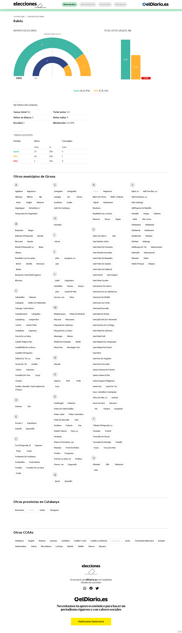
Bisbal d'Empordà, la (24, 247)
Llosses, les (59, 297)
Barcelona (19, 510)
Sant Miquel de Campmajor (104, 342)
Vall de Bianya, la (139, 197)
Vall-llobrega (137, 202)
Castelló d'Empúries (24, 353)
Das (29, 406)
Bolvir (18, 264)
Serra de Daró (99, 403)
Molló (78, 342)
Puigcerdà (72, 464)
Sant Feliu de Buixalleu (103, 258)
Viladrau (148, 236)
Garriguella (71, 191)
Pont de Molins (72, 448)
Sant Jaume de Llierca (102, 286)
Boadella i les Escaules (25, 258)
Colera (18, 370)
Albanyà (18, 197)
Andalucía (19, 541)
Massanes (70, 319)
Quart (57, 481)
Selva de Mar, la (100, 397)
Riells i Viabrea (117, 197)
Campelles (35, 314)
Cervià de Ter (21, 364)
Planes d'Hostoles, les (64, 442)
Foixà (29, 451)
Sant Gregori (112, 275)
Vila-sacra (146, 219)
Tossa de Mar (109, 448)
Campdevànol (21, 314)
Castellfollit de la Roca (25, 347)
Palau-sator (59, 414)
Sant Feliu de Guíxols (102, 264)
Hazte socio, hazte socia (91, 621)
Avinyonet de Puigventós (26, 213)
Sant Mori (97, 353)
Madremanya (60, 314)
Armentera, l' (34, 208)
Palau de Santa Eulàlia (63, 409)
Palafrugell (58, 403)
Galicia (34, 546)
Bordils (29, 264)
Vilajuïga (146, 241)
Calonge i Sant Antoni (24, 308)
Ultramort (119, 464)
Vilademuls (136, 236)
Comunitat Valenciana (144, 541)
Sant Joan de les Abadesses (105, 291)
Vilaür (146, 258)
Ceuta (127, 541)
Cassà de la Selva (23, 336)
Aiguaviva (31, 191)
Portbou (78, 459)
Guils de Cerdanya (62, 208)
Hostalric (58, 225)
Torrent (108, 431)
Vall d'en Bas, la (150, 191)
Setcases (113, 403)
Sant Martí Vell (99, 336)
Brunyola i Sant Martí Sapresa (28, 275)
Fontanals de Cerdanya (25, 456)
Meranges (58, 336)
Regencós (107, 191)
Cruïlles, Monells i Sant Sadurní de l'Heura (30, 388)
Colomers (30, 370)
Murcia (91, 546)
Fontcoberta (34, 462)
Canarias (53, 541)
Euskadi (161, 541)
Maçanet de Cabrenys (63, 325)
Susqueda (118, 409)
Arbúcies (40, 202)
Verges (146, 213)
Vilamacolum (156, 247)
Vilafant (134, 241)
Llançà (81, 286)
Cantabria (65, 541)
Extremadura (20, 546)
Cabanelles (20, 297)
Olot (68, 381)
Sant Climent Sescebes (102, 252)
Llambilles (58, 286)
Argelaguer (20, 208)
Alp (40, 197)
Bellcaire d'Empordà (24, 236)
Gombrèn (58, 202)
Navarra (102, 546)
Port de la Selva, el (62, 459)
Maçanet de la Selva (63, 331)
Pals (76, 420)
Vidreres (157, 213)
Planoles (58, 448)
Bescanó (19, 241)
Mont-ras (58, 347)
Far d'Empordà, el (23, 445)
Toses (96, 448)
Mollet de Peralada (62, 342)
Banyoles (19, 230)
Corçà (37, 375)
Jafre (57, 258)
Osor (57, 386)
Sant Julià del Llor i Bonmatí (105, 319)
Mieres (70, 336)
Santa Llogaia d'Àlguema (104, 381)
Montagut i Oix (73, 347)
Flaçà (18, 451)
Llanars (70, 286)
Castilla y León (80, 541)
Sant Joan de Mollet (101, 297)
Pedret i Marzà (60, 431)
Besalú (40, 236)
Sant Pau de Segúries (102, 358)
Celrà (38, 358)
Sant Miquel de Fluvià (102, 347)
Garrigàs (57, 197)
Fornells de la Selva (35, 468)
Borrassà (40, 264)
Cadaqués (19, 303)
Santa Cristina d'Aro (101, 375)
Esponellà (30, 429)
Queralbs (68, 481)
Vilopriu (151, 264)
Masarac (57, 319)
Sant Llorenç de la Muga (103, 325)
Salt (113, 236)
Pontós (57, 453)
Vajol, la (135, 191)
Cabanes (32, 297)
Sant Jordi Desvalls (101, 308)
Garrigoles (58, 191)
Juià (57, 264)
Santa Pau (97, 386)
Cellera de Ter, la (22, 358)
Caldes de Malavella (37, 303)
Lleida (42, 510)
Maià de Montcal (77, 314)
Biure (41, 247)
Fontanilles (20, 462)
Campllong (19, 319)
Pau (80, 425)
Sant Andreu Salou (101, 241)
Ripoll (95, 202)
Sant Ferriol (98, 275)
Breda (18, 269)
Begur (30, 230)
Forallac (18, 468)
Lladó (57, 280)
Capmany (33, 331)
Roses (107, 219)
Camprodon (34, 319)
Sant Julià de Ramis (101, 314)
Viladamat (135, 230)
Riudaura (96, 208)
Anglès (29, 202)
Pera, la (74, 431)
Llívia (72, 297)
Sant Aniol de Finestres (103, 247)
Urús (96, 470)
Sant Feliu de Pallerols (102, 269)
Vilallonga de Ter (138, 247)
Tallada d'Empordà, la (102, 425)
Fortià (18, 473)
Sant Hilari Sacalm (100, 280)
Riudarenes (108, 202)
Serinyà (114, 397)
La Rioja (59, 546)
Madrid (70, 546)
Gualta (69, 202)
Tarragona (54, 510)
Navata (57, 364)
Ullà (107, 464)
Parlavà (69, 425)
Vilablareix (149, 225)
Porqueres (69, 453)
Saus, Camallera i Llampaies (105, 392)
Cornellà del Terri (22, 375)
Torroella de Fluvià (101, 436)
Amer (18, 202)
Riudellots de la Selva (102, 213)
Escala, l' (19, 423)
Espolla (18, 429)
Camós (19, 325)
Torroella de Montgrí (102, 442)
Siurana (106, 409)
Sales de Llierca (99, 236)
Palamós (71, 403)
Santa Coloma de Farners (104, 370)
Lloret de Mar (70, 291)
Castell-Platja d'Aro (23, 342)
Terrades (96, 431)
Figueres (38, 445)
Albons (30, 197)
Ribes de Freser (99, 197)
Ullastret (96, 464)
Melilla (81, 546)
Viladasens (149, 230)
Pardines (58, 425)
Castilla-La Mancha (99, 541)
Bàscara (18, 280)
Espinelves (32, 423)
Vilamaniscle (149, 252)
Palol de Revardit (61, 420)
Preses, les (59, 464)
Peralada (58, 436)
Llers (57, 291)
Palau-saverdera (76, 414)
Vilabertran (136, 225)
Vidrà (135, 219)
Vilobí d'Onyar (137, 264)
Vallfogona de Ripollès (141, 208)
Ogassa (57, 381)
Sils (96, 409)
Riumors (96, 219)
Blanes (18, 252)
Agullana (19, 191)
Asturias (42, 541)
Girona (79, 197)
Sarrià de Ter (111, 386)
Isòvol (57, 241)
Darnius (18, 406)
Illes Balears (46, 546)
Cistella (34, 364)
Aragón (31, 541)
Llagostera (69, 280)
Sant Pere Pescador (101, 364)
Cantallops (19, 331)
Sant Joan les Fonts (101, 303)
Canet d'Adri (31, 325)
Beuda (30, 241)
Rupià (118, 219)
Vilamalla (135, 252)
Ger (68, 197)
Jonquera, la (70, 258)
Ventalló (135, 213)
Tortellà (118, 442)
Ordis (78, 381)
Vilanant (135, 258)
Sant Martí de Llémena (102, 331)
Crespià (18, 381)
